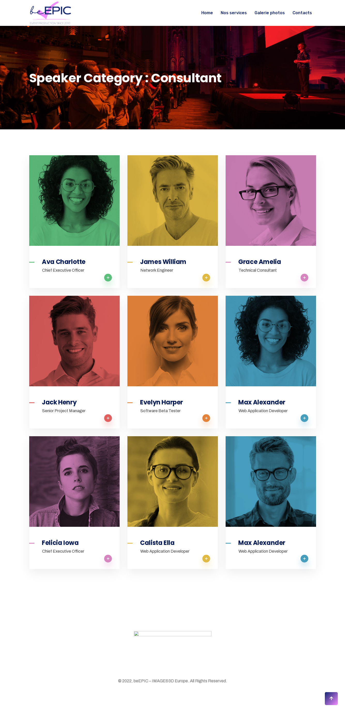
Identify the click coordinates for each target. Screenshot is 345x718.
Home (207, 12)
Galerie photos (270, 12)
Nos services (234, 12)
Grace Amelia (259, 262)
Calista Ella (157, 543)
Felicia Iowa (60, 543)
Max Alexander (261, 402)
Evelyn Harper (161, 402)
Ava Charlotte (64, 262)
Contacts (302, 12)
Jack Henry (59, 402)
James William (163, 262)
